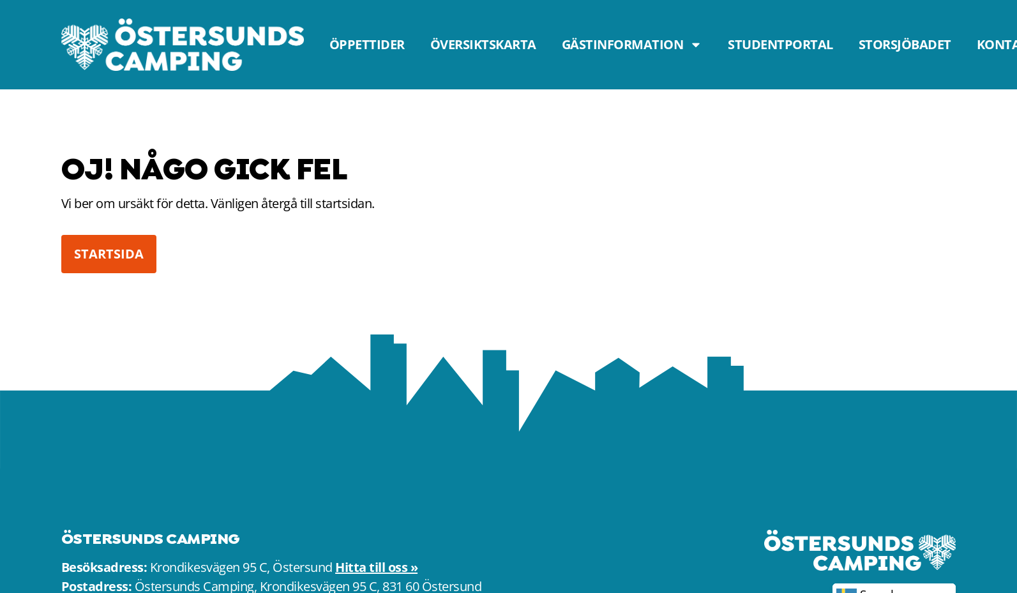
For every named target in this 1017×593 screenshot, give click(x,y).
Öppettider (367, 44)
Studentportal (780, 44)
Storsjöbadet (905, 44)
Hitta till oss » (376, 567)
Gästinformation (632, 44)
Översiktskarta (483, 44)
